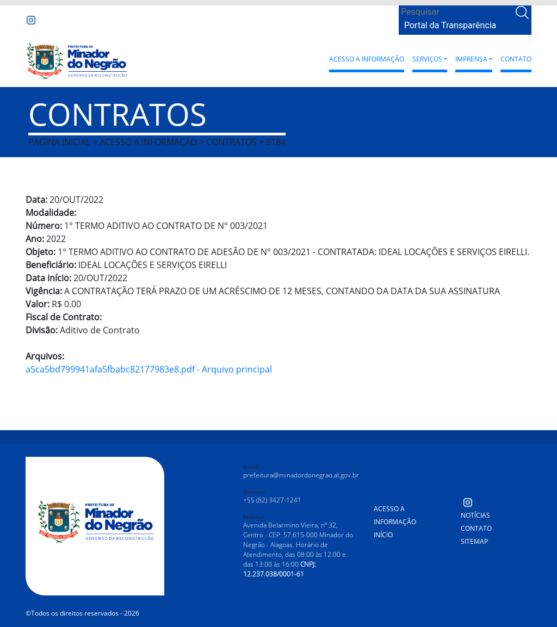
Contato (515, 59)
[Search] (456, 11)
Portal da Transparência (450, 25)
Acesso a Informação (366, 59)
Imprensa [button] (471, 59)
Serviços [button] (427, 59)
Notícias (475, 515)
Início (383, 534)
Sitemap (474, 541)
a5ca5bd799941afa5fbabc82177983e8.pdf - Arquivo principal (149, 369)
